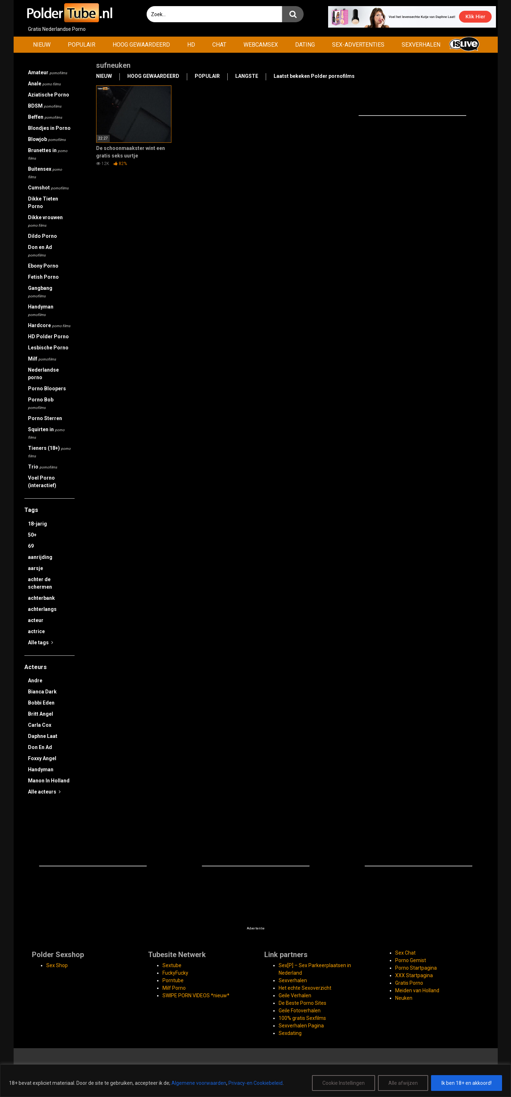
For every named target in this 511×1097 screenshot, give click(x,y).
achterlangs (42, 609)
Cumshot (48, 187)
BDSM (44, 106)
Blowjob (47, 139)
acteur (35, 620)
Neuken (403, 998)
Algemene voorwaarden (198, 1083)
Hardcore (49, 325)
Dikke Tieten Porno (43, 202)
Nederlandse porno (43, 373)
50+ (32, 535)
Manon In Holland (49, 780)
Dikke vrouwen (45, 221)
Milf (42, 359)
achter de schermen (40, 583)
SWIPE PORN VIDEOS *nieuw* (196, 995)
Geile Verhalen (295, 995)
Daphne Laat (42, 736)
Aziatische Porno (48, 95)
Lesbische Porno (48, 347)
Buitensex (45, 172)
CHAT (219, 44)
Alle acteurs (44, 792)
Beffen (45, 117)
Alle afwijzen (403, 1083)
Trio (42, 467)
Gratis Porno (409, 983)
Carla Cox (39, 725)
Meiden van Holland (417, 990)
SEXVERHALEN (421, 44)
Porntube (173, 980)
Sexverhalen (293, 980)
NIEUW (42, 44)
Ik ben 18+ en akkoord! (466, 1083)
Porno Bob (40, 403)
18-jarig (37, 524)
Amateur (47, 72)
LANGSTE (246, 76)
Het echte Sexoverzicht (305, 988)
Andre (35, 680)
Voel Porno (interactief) (42, 481)
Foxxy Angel (42, 758)
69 (31, 546)
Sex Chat (405, 953)
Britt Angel (40, 714)
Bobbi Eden (41, 703)
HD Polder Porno (48, 336)
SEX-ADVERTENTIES (358, 44)
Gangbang (40, 291)
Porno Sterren (45, 418)
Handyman (40, 310)
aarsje (35, 568)
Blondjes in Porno (49, 128)
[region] (255, 1080)
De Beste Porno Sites (302, 1003)
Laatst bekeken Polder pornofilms (314, 76)
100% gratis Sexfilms (302, 1018)
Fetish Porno (43, 277)
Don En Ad (40, 747)
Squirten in (46, 433)
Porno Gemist (410, 960)
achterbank (41, 598)
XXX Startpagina (414, 975)
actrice (36, 631)
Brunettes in (47, 153)
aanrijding (40, 557)
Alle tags (40, 642)
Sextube (171, 965)
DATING (305, 44)
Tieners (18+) (49, 451)
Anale (44, 83)
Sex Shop (57, 965)
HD (191, 44)
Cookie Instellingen (343, 1083)
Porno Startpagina (416, 968)
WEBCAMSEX (260, 44)
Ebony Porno (43, 266)
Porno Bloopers (47, 388)
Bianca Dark (42, 692)
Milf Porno (174, 988)
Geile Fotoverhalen (300, 1010)
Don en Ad (40, 250)
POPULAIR (81, 44)
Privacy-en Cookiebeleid (255, 1083)
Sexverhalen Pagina (301, 1025)
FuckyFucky (175, 973)
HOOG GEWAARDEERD (141, 44)
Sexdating (290, 1033)
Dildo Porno (42, 236)
